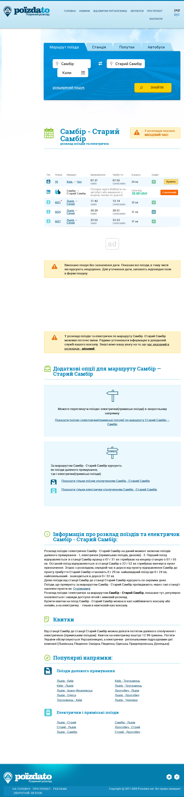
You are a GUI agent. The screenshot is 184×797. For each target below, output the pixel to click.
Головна (70, 11)
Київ (70, 173)
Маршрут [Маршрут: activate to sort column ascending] (72, 166)
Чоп (79, 173)
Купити (170, 173)
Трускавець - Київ (69, 691)
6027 (58, 212)
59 (56, 173)
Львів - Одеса (66, 687)
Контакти (156, 18)
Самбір (94, 175)
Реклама (60, 780)
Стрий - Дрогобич (127, 723)
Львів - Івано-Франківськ (75, 682)
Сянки (71, 195)
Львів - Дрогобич (127, 687)
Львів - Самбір (67, 723)
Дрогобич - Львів (127, 682)
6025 (58, 203)
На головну (21, 780)
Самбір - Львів (125, 714)
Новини (84, 11)
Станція (99, 46)
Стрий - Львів (66, 718)
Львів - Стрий (66, 714)
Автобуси (156, 46)
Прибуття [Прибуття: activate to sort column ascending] (118, 166)
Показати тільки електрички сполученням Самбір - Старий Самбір (109, 481)
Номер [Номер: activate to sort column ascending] (58, 166)
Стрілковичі (81, 580)
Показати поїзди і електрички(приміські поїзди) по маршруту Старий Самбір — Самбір (112, 413)
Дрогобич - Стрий (127, 718)
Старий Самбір (119, 175)
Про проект (154, 11)
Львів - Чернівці (126, 691)
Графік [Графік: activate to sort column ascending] (155, 166)
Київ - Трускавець (127, 672)
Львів (71, 192)
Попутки (126, 46)
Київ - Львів (65, 677)
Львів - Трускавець (128, 677)
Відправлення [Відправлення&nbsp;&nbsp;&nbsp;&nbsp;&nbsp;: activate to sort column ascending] (99, 166)
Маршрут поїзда (64, 46)
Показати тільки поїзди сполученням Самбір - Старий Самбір (105, 472)
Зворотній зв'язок (27, 784)
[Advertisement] (112, 105)
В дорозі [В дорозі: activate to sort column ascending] (136, 166)
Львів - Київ (65, 672)
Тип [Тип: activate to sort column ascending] (48, 166)
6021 (58, 194)
